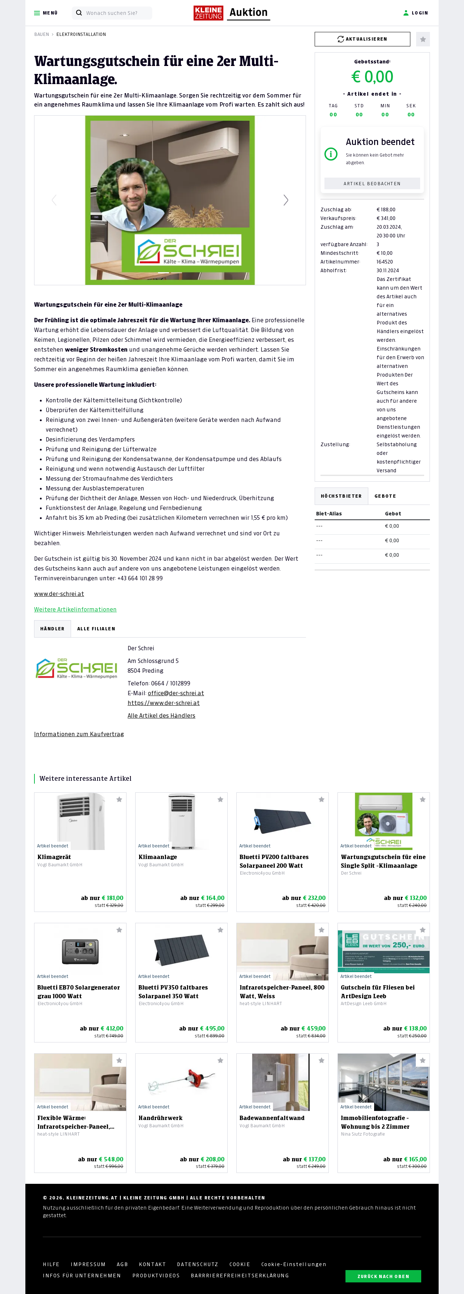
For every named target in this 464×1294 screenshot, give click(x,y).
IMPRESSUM (88, 1264)
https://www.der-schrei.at (164, 703)
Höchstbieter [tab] (341, 496)
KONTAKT (152, 1264)
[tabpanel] (170, 679)
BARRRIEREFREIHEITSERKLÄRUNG (240, 1275)
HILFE (51, 1264)
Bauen (41, 34)
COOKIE (239, 1264)
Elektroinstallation (81, 34)
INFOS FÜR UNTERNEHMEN (82, 1275)
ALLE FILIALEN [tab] (96, 628)
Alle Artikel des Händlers (161, 715)
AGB (122, 1264)
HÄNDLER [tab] (52, 628)
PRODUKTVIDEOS (156, 1275)
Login (415, 13)
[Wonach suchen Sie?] (119, 13)
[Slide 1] (163, 273)
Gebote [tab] (385, 496)
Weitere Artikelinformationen (75, 609)
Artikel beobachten (372, 183)
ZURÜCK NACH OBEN (383, 1276)
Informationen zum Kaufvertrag (79, 734)
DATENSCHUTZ (198, 1264)
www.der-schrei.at (59, 594)
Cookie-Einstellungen (294, 1264)
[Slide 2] (176, 273)
